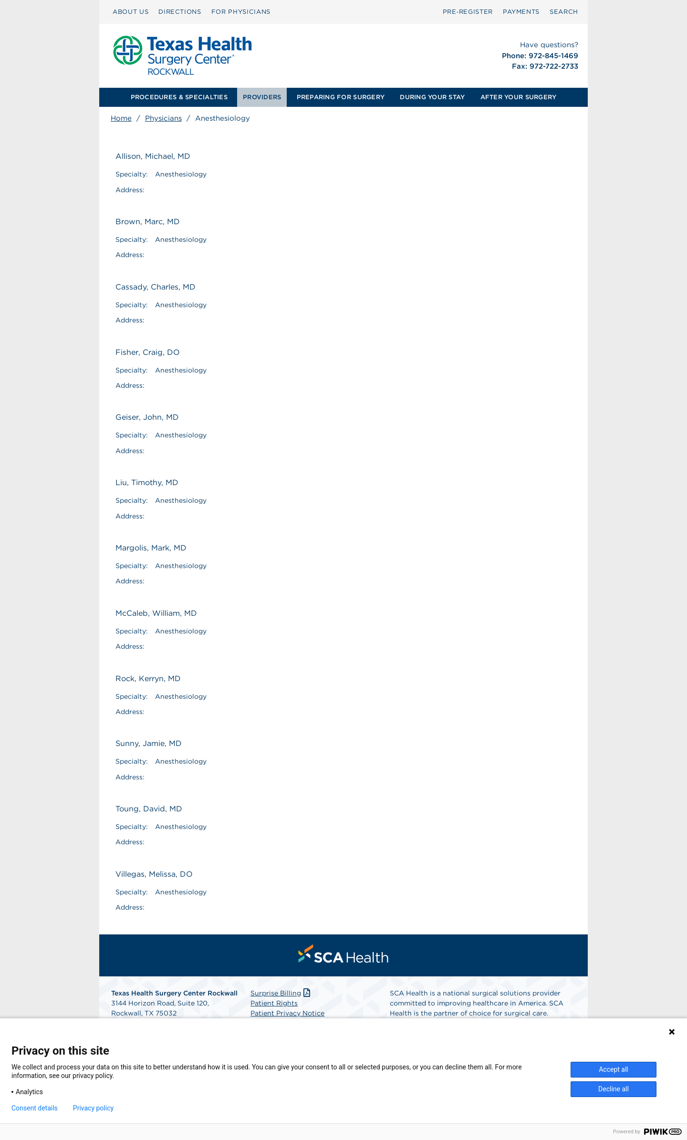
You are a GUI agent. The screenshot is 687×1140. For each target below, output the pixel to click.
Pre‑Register (468, 11)
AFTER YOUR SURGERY (518, 97)
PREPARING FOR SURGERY (341, 97)
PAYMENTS (521, 11)
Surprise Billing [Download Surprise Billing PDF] (281, 993)
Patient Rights (274, 1003)
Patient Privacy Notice (287, 1013)
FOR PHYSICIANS (241, 11)
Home (121, 118)
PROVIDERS (262, 97)
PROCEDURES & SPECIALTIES (179, 97)
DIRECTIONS (179, 11)
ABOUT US (130, 11)
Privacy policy (93, 1108)
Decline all (613, 1089)
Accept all (613, 1069)
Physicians (163, 118)
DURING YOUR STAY (432, 97)
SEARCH (564, 11)
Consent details (34, 1108)
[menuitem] (130, 12)
